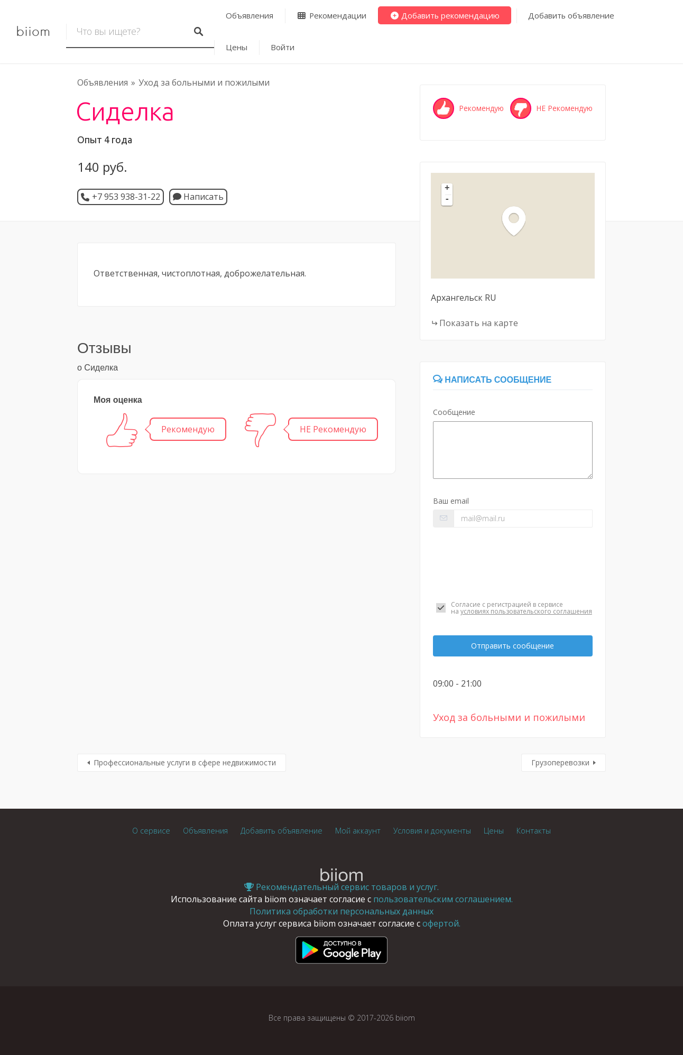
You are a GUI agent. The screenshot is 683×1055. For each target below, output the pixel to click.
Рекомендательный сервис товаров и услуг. (341, 887)
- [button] (447, 200)
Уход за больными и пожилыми (204, 82)
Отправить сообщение (512, 646)
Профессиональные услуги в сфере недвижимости (185, 762)
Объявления (249, 15)
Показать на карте (478, 323)
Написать (198, 196)
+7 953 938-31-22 (126, 196)
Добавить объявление (571, 15)
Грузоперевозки (560, 762)
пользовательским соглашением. (443, 899)
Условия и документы (432, 831)
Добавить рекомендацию (445, 15)
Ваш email (451, 501)
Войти (282, 47)
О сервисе (151, 831)
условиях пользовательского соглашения (526, 611)
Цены (236, 47)
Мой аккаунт (358, 831)
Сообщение (454, 412)
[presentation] (513, 564)
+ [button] (447, 188)
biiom (33, 31)
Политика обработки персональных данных (341, 911)
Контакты (533, 831)
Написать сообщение (492, 379)
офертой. (441, 923)
